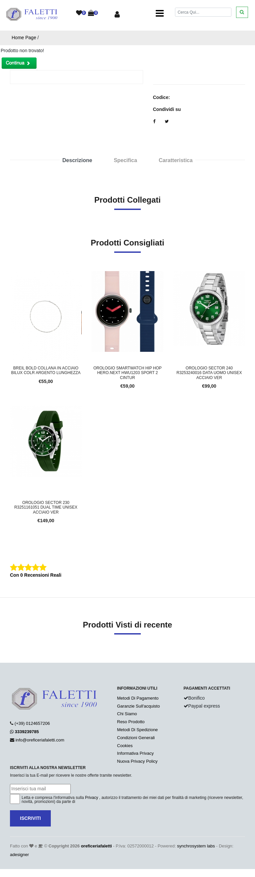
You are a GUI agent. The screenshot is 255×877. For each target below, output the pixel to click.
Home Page (24, 37)
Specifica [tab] (125, 160)
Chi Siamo (127, 713)
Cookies (125, 745)
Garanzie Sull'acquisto (138, 706)
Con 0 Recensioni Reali (35, 575)
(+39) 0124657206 (32, 723)
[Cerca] (203, 12)
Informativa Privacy (135, 753)
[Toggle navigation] (160, 13)
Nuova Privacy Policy (137, 761)
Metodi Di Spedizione (137, 729)
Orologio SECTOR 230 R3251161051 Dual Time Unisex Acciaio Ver (45, 507)
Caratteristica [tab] (176, 160)
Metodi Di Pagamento (138, 698)
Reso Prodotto (131, 721)
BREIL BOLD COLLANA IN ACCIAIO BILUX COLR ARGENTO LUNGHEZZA (45, 370)
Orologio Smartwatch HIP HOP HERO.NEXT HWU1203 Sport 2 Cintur (127, 373)
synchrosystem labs (196, 845)
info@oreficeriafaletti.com (40, 739)
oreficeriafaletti (96, 845)
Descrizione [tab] (77, 160)
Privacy (91, 797)
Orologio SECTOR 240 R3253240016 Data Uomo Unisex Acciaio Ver (209, 373)
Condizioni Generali (136, 737)
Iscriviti (30, 818)
